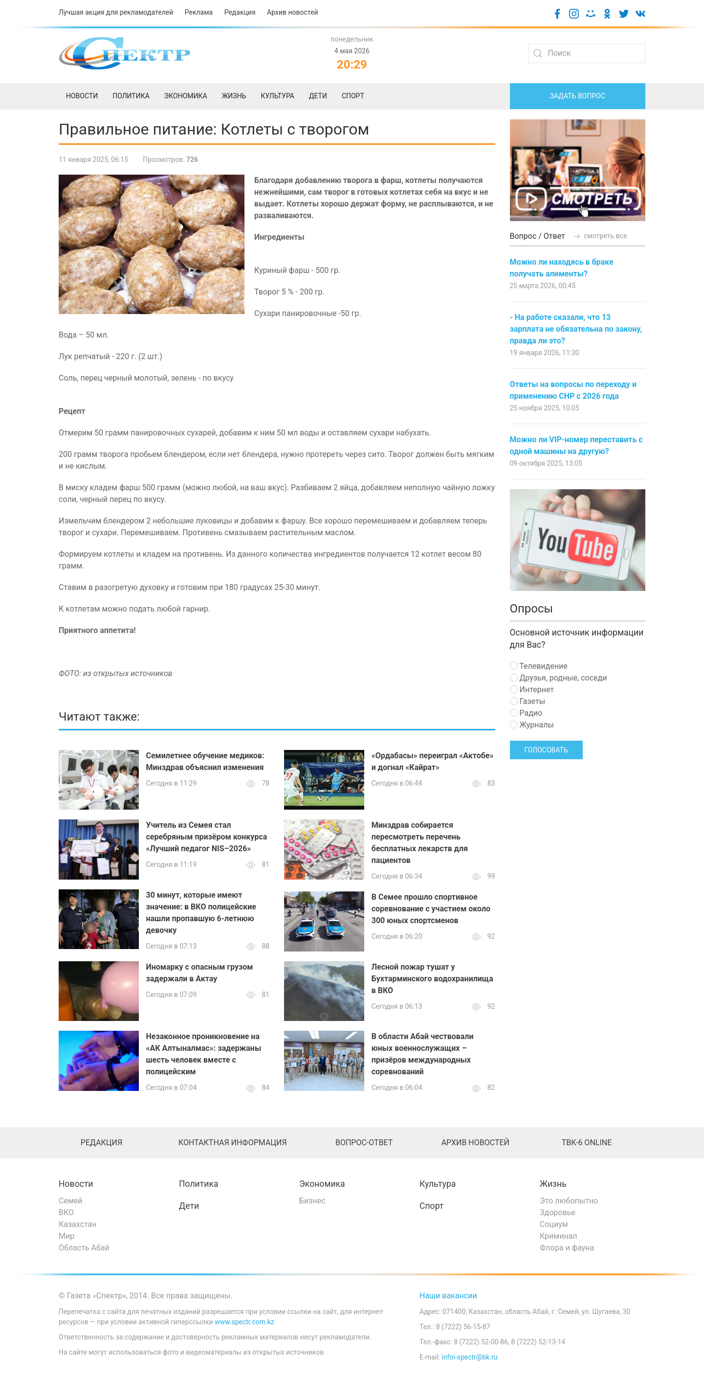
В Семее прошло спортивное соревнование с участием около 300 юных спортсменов (431, 908)
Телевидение (539, 666)
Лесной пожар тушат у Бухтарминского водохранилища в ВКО (432, 978)
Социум (554, 1224)
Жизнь (553, 1184)
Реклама (199, 12)
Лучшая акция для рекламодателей (116, 12)
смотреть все (599, 236)
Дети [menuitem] (318, 96)
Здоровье (557, 1212)
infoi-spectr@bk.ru (469, 1357)
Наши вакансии (448, 1295)
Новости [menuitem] (82, 96)
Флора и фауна (567, 1247)
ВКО (66, 1212)
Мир (66, 1236)
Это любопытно (569, 1200)
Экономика (322, 1184)
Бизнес (312, 1200)
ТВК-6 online (587, 1142)
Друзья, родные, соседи (558, 677)
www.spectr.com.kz (244, 1322)
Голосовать (546, 750)
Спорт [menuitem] (353, 96)
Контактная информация (232, 1142)
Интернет (532, 689)
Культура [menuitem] (277, 96)
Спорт (431, 1206)
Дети (189, 1206)
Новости (76, 1184)
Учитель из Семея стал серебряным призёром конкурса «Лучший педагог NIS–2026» (206, 836)
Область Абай (84, 1247)
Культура (437, 1184)
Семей (70, 1200)
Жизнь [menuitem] (234, 96)
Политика (198, 1184)
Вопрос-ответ (364, 1142)
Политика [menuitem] (131, 96)
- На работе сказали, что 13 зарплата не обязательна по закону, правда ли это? (576, 329)
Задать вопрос (577, 96)
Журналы (532, 724)
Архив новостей (292, 12)
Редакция (240, 12)
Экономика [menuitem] (185, 96)
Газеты (528, 701)
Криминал (558, 1236)
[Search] (586, 53)
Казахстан (77, 1224)
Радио (526, 713)
